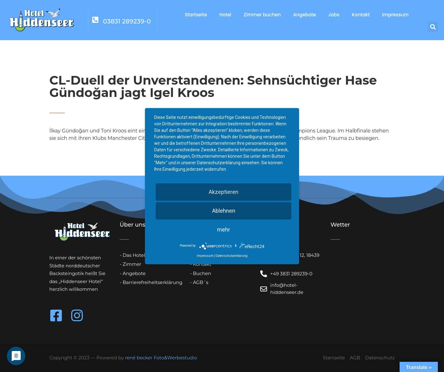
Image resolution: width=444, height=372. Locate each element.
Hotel (225, 14)
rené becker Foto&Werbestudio (161, 358)
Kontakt (361, 14)
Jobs (333, 14)
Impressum (395, 14)
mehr (223, 229)
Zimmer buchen (262, 14)
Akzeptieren (223, 192)
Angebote (304, 14)
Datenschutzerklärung (232, 255)
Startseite (196, 14)
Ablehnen (223, 210)
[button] (433, 27)
